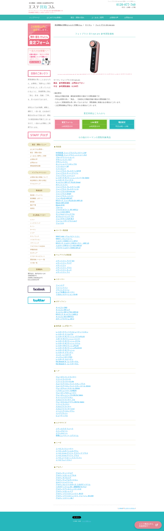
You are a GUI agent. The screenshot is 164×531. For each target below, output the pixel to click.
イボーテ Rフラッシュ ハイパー (68, 339)
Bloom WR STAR (62, 203)
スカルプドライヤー (63, 406)
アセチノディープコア (64, 473)
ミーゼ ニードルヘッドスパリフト (69, 458)
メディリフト (61, 265)
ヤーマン (33, 229)
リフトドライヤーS (63, 379)
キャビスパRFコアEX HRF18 (67, 312)
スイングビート (62, 431)
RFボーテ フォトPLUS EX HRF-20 (69, 200)
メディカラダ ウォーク (64, 429)
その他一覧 (33, 263)
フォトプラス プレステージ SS (67, 187)
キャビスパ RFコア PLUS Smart (68, 182)
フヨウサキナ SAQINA (37, 246)
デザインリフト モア (64, 159)
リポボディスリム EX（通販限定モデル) (71, 487)
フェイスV (60, 223)
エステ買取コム (86, 521)
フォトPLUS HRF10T (64, 198)
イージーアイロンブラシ (65, 411)
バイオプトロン (35, 239)
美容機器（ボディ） (36, 198)
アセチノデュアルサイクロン (67, 480)
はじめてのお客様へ (54, 17)
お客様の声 (114, 17)
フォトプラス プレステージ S (67, 189)
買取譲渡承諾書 (35, 166)
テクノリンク (34, 236)
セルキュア (33, 253)
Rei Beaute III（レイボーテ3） (67, 361)
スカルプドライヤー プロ (65, 400)
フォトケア (60, 285)
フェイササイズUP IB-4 (65, 219)
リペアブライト (62, 413)
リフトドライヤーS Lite (65, 381)
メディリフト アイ (63, 272)
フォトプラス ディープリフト (67, 173)
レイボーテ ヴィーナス (64, 180)
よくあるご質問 (98, 17)
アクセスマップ (35, 184)
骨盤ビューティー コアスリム (67, 435)
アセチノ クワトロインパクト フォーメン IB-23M (75, 496)
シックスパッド (35, 223)
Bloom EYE (60, 205)
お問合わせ (128, 17)
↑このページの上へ (129, 508)
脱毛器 (32, 202)
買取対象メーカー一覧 (37, 259)
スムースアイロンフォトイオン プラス (70, 384)
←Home (120, 508)
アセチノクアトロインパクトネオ (68, 489)
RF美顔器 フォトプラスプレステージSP (71, 153)
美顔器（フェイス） (36, 195)
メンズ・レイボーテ (63, 355)
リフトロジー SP (62, 166)
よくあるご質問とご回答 (38, 156)
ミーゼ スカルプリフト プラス (67, 455)
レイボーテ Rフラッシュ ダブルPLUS (70, 336)
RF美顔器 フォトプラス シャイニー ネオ (71, 155)
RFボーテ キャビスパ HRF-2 (67, 314)
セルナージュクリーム (64, 482)
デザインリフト (62, 162)
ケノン (32, 226)
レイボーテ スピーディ (64, 359)
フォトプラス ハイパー (64, 196)
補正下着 (33, 205)
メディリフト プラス (64, 268)
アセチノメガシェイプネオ (66, 475)
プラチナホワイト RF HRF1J (67, 210)
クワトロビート (62, 433)
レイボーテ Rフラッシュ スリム (68, 343)
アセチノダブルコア (63, 478)
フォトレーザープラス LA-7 (66, 221)
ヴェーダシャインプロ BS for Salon (69, 395)
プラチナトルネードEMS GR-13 (68, 248)
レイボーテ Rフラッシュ (65, 350)
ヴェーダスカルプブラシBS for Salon (70, 402)
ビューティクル (62, 416)
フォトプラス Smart (63, 194)
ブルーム (59, 207)
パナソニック (34, 243)
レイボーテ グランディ (64, 352)
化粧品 (32, 208)
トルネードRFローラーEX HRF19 (69, 245)
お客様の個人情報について (39, 177)
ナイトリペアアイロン (64, 397)
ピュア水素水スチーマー (65, 292)
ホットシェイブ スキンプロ (66, 164)
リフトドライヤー (62, 404)
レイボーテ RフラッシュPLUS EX (69, 348)
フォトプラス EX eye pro (65, 191)
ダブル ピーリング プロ (65, 216)
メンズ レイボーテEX (64, 357)
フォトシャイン (62, 287)
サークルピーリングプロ (65, 214)
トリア (32, 233)
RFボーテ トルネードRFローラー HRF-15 (72, 243)
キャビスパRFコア (63, 310)
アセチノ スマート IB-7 (65, 498)
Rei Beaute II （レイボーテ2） (67, 364)
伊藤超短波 (33, 249)
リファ (32, 220)
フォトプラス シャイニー (65, 175)
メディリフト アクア (64, 263)
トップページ (34, 17)
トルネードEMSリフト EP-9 (66, 241)
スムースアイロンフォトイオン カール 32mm (73, 386)
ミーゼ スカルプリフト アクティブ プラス (72, 453)
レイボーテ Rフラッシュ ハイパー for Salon (72, 178)
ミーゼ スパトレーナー (64, 449)
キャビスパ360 (61, 307)
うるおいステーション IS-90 (66, 294)
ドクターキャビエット (37, 256)
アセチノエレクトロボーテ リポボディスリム (73, 484)
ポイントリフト (62, 184)
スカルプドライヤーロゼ (65, 409)
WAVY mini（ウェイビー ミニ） (68, 236)
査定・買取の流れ (77, 17)
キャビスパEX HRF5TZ (65, 317)
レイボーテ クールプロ (64, 334)
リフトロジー (61, 169)
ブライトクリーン (62, 290)
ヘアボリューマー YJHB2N (66, 390)
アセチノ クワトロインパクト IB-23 (69, 493)
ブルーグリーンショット (65, 157)
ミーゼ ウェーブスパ (64, 460)
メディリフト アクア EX (65, 261)
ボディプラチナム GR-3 (65, 319)
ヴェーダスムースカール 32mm (68, 388)
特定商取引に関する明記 (38, 180)
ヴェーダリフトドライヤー (66, 377)
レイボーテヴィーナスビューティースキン (72, 332)
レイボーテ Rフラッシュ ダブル (68, 341)
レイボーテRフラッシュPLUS (67, 346)
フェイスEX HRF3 (63, 212)
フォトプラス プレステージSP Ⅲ (68, 171)
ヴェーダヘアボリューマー (66, 393)
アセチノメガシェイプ (64, 491)
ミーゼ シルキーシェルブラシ (67, 451)
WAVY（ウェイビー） (64, 239)
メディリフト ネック (64, 270)
